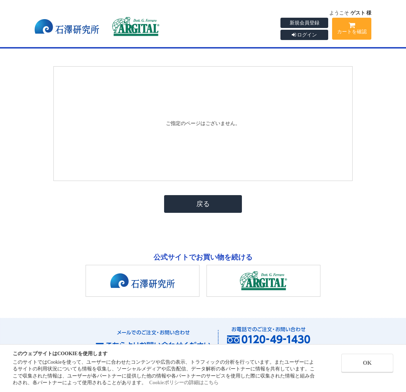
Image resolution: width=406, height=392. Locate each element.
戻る (203, 204)
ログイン (304, 35)
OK (367, 363)
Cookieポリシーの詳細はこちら (184, 382)
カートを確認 (351, 29)
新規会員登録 (304, 22)
